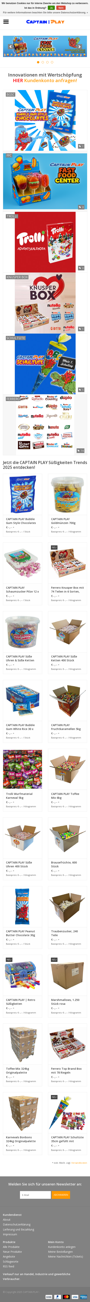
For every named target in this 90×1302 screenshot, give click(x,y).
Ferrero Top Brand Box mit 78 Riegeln (66, 1070)
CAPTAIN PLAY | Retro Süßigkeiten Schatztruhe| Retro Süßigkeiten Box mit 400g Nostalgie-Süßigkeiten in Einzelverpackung (20, 1002)
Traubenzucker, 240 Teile (64, 933)
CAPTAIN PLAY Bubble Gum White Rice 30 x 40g (20, 727)
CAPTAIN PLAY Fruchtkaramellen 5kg (66, 727)
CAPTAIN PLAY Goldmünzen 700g (63, 521)
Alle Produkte (11, 1247)
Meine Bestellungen (60, 1251)
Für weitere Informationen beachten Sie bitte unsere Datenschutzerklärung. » (45, 12)
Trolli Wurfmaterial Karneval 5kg (19, 796)
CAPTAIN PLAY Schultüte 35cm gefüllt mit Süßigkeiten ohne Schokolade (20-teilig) (67, 1139)
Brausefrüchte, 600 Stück (64, 864)
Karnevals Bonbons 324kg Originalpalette (21, 1139)
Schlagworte (10, 1261)
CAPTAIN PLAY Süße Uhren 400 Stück (19, 864)
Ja (51, 8)
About (6, 1219)
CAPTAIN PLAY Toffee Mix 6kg (65, 796)
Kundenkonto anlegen (61, 1247)
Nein (60, 8)
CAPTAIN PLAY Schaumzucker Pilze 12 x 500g (22, 590)
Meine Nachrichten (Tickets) (65, 1256)
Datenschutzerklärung (16, 1224)
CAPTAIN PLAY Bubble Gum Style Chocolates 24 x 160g (21, 521)
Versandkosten (79, 1162)
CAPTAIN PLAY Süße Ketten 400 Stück (64, 658)
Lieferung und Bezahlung (18, 1229)
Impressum (10, 1234)
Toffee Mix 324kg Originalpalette (17, 1070)
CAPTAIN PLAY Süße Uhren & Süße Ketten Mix (20, 658)
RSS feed (8, 1266)
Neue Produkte (12, 1251)
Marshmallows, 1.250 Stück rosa (65, 1002)
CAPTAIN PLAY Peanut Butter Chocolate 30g (20, 933)
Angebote (9, 1256)
